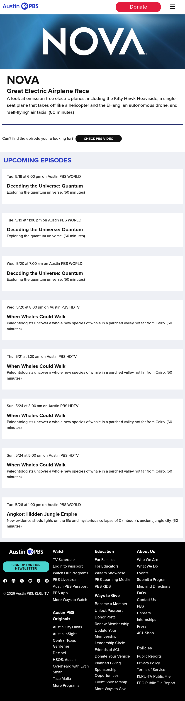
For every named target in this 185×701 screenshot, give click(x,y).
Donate (138, 7)
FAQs (141, 593)
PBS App (60, 593)
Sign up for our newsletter (26, 566)
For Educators (107, 566)
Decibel (59, 653)
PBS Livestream (66, 579)
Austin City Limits (67, 627)
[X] (22, 582)
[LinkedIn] (47, 582)
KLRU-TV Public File (154, 676)
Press (141, 626)
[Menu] (172, 6)
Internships (146, 619)
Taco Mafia (62, 678)
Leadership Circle (110, 643)
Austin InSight (65, 634)
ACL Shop (145, 633)
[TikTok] (38, 582)
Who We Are (147, 559)
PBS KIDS (103, 586)
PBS (140, 606)
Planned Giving (108, 663)
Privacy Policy (148, 663)
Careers (144, 613)
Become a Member (111, 603)
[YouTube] (30, 582)
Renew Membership (112, 624)
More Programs (66, 685)
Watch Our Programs (70, 573)
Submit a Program (152, 579)
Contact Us (146, 599)
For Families (105, 559)
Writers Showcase (110, 573)
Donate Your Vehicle (112, 656)
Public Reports (149, 656)
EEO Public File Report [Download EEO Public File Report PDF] (156, 683)
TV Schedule (64, 559)
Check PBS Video (98, 139)
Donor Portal (106, 617)
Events (142, 573)
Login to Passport (68, 566)
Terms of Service (151, 669)
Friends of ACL (107, 649)
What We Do (147, 566)
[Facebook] (5, 582)
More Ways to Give (111, 689)
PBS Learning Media (112, 579)
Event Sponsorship (111, 682)
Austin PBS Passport (70, 586)
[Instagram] (13, 582)
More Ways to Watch (70, 599)
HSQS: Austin (64, 659)
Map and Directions (153, 586)
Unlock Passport (109, 610)
